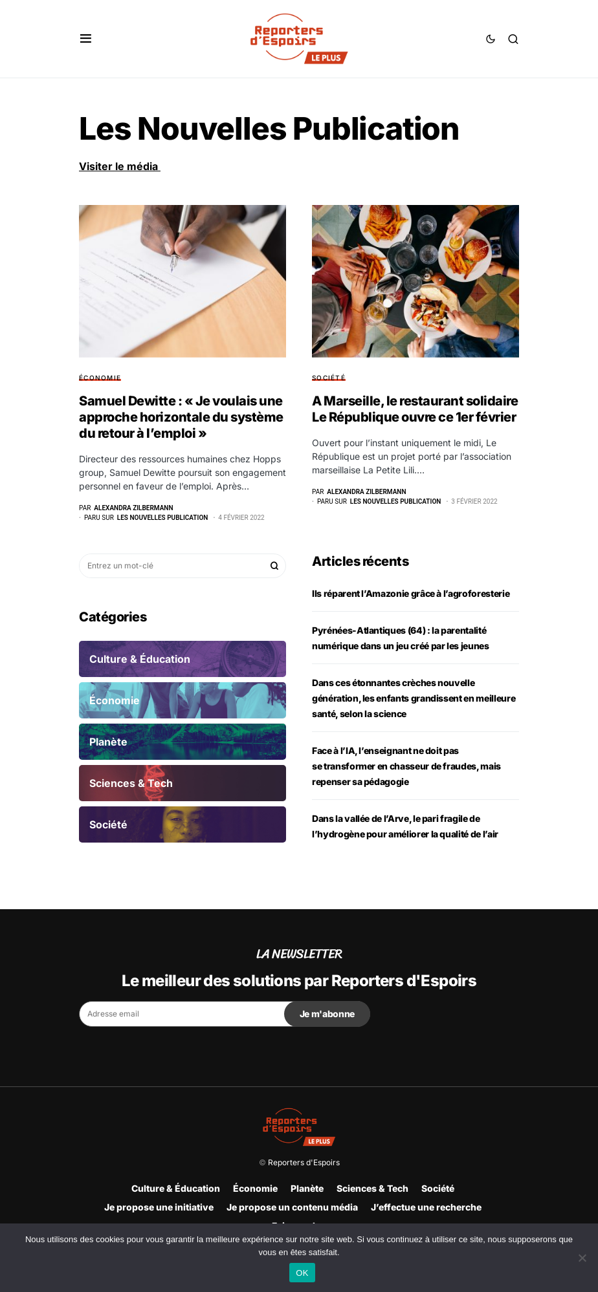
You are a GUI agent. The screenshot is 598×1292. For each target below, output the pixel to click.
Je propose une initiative (159, 1206)
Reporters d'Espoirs (304, 1162)
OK (302, 1273)
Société (329, 378)
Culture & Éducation (175, 1188)
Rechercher (274, 565)
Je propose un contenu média (292, 1206)
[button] (86, 39)
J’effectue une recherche (426, 1206)
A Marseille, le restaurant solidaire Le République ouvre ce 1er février (415, 409)
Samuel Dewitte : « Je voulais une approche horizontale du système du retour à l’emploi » (181, 417)
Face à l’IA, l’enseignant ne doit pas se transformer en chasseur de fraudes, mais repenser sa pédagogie (406, 766)
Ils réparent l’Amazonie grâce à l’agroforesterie (410, 593)
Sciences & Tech (372, 1188)
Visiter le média (120, 166)
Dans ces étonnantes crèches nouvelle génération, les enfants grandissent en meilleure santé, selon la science (413, 698)
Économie (100, 378)
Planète (307, 1188)
